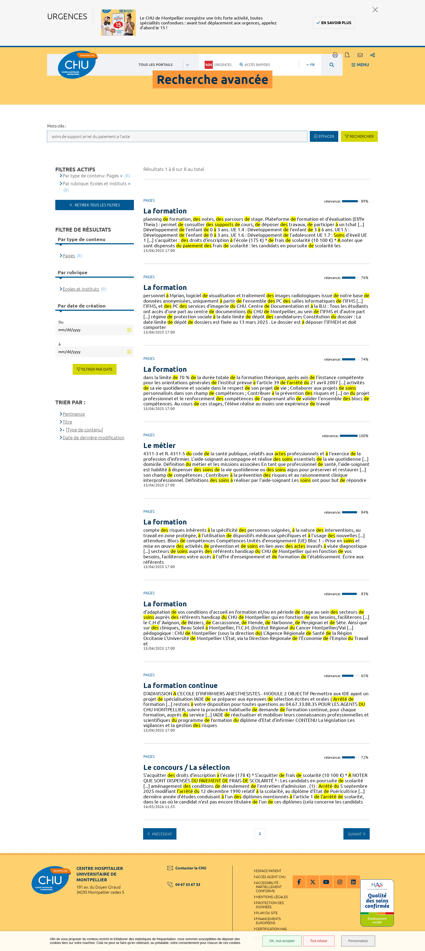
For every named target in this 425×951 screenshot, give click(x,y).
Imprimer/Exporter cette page (335, 55)
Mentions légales (272, 897)
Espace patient (268, 871)
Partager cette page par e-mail (360, 55)
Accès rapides (255, 64)
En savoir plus (336, 23)
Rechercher (362, 136)
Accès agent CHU (271, 877)
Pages (69, 255)
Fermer (375, 9)
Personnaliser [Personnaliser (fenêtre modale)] (358, 941)
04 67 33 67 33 (183, 884)
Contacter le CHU (186, 868)
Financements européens (268, 921)
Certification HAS (271, 929)
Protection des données (270, 905)
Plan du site (267, 913)
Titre (67, 421)
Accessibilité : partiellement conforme (269, 887)
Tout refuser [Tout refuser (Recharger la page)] (318, 941)
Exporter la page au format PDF (348, 55)
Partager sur (372, 55)
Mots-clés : (56, 126)
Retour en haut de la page (415, 864)
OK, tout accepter (282, 941)
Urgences (218, 65)
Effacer (326, 136)
